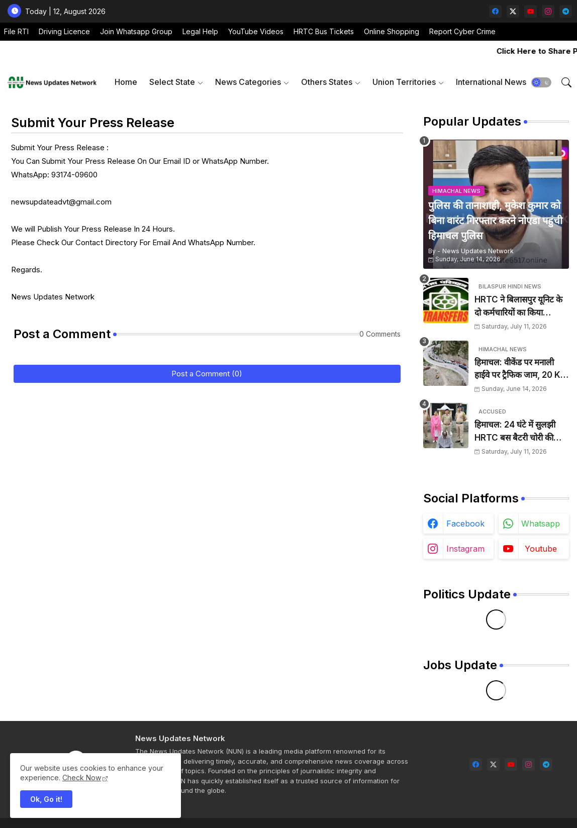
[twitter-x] (513, 11)
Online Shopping (391, 31)
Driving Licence (64, 31)
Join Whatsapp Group (136, 31)
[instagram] (548, 11)
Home (126, 82)
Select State (172, 82)
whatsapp (540, 524)
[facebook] (495, 11)
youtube (541, 549)
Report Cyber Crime (462, 31)
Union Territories (404, 82)
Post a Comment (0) (206, 373)
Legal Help (200, 31)
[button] (541, 82)
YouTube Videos (255, 31)
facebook (465, 524)
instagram (465, 549)
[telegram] (565, 11)
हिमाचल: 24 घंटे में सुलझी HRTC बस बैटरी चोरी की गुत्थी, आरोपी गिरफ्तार (514, 432)
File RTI (16, 31)
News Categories (248, 82)
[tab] (126, 82)
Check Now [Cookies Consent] (81, 777)
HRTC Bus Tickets (324, 31)
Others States (326, 82)
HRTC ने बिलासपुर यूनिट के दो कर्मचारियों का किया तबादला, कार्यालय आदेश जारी (520, 306)
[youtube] (530, 11)
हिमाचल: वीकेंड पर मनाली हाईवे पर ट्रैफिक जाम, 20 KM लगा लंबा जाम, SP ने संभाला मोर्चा (521, 369)
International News (491, 82)
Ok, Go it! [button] (46, 799)
